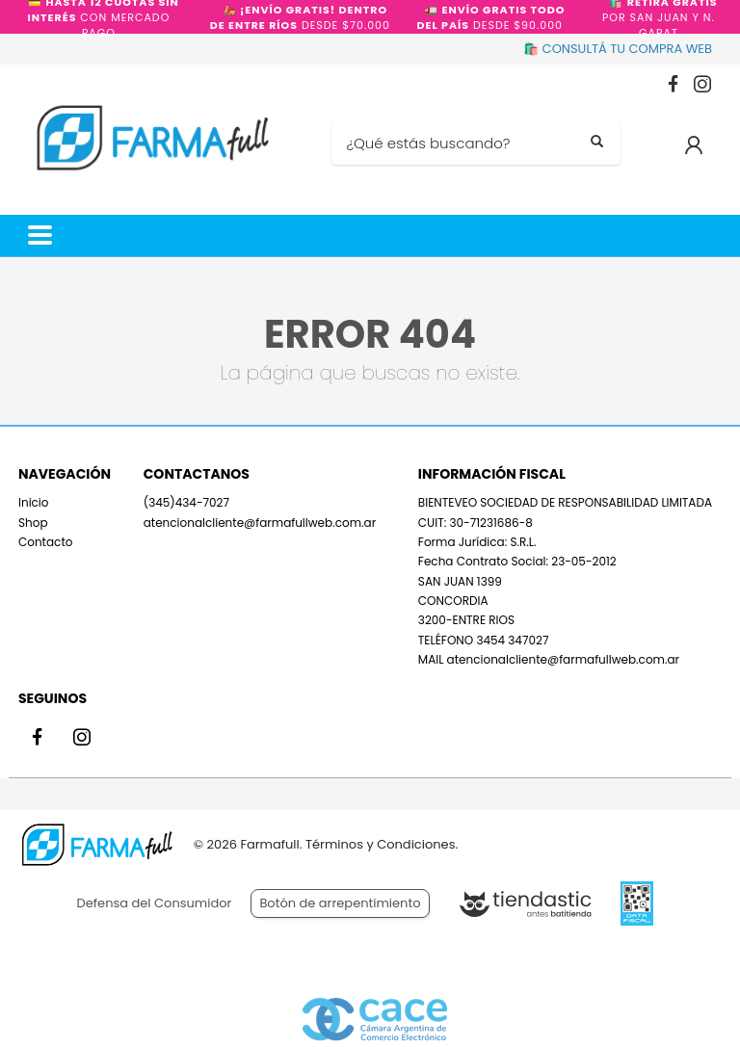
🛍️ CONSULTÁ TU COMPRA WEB (617, 48)
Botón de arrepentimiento (339, 903)
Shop (33, 522)
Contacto (45, 542)
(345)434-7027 (186, 502)
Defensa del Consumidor (154, 903)
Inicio (33, 502)
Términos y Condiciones (380, 844)
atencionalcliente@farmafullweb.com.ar (260, 522)
